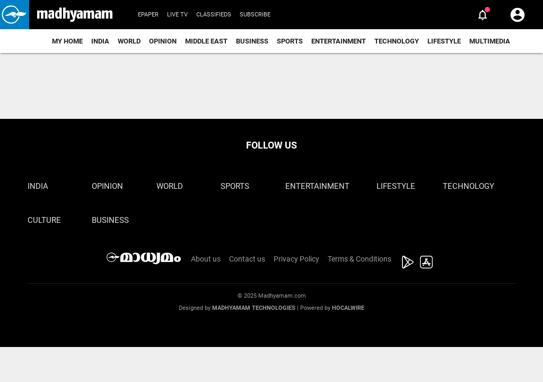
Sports (290, 41)
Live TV (177, 14)
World (129, 41)
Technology (396, 41)
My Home (67, 41)
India (100, 41)
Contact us (247, 259)
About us (206, 259)
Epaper (148, 14)
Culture (44, 220)
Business (252, 41)
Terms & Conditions (359, 259)
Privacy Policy (296, 259)
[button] (14, 14)
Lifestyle (444, 41)
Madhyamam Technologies (253, 308)
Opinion (163, 41)
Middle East (206, 41)
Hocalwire (348, 308)
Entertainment (338, 41)
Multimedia (489, 41)
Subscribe (255, 14)
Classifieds (213, 14)
